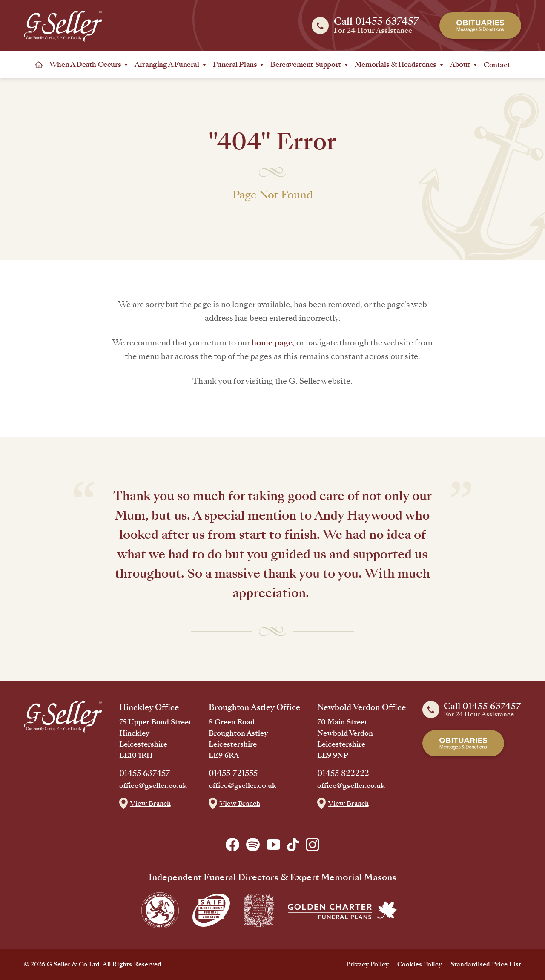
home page (272, 342)
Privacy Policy (367, 964)
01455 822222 (343, 773)
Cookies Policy (419, 964)
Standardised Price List (485, 964)
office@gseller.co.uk (153, 785)
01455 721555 (233, 773)
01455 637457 (144, 773)
